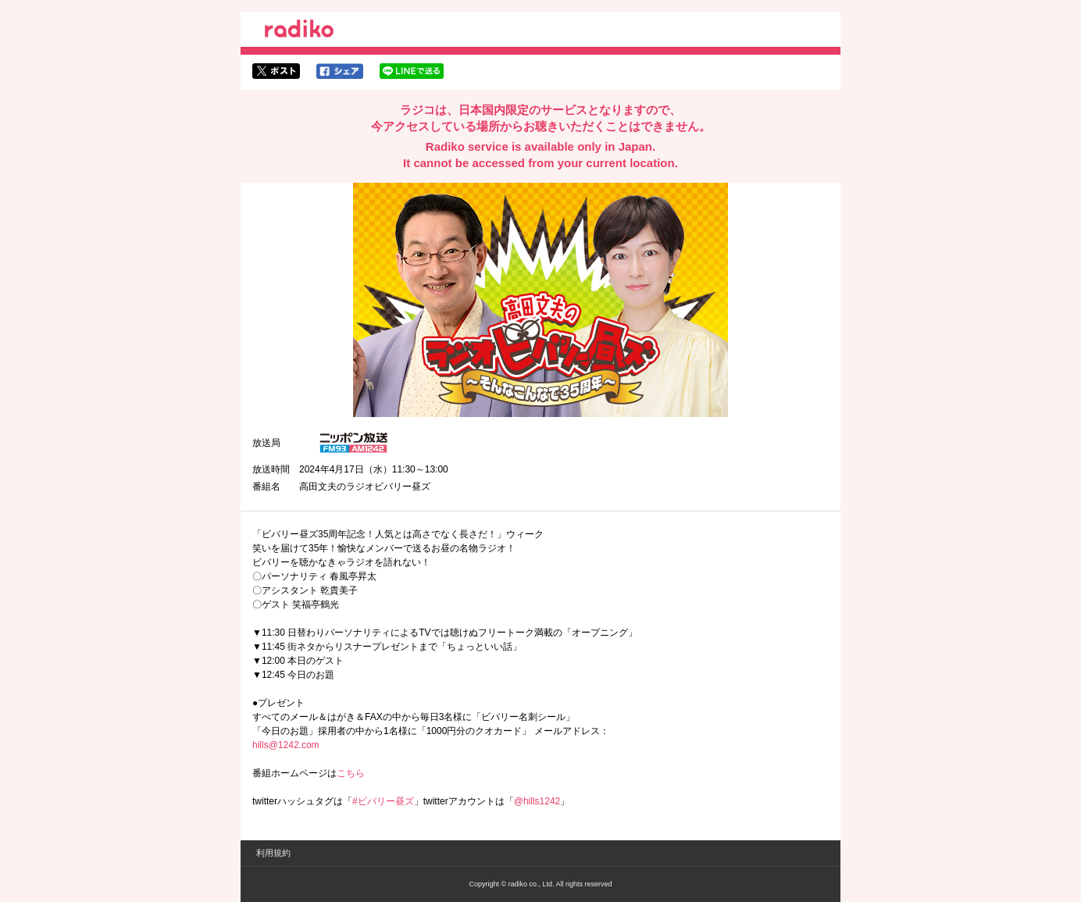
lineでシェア (412, 71)
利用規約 (273, 852)
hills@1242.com (285, 745)
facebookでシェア (339, 71)
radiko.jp (299, 31)
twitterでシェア (276, 71)
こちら (351, 773)
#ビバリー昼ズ (383, 801)
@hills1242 (537, 801)
